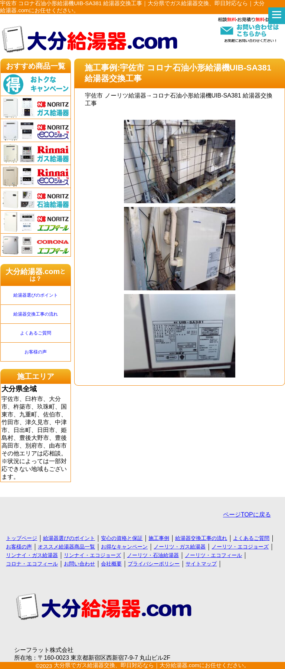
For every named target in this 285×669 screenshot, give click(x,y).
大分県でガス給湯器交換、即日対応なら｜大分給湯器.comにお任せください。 (152, 665)
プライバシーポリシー (154, 564)
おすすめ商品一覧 (35, 66)
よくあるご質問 (35, 333)
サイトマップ (201, 564)
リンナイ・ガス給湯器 (32, 555)
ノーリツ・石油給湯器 (153, 555)
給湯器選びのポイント (35, 295)
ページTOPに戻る (247, 514)
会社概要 (111, 564)
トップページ (21, 538)
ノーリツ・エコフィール (213, 555)
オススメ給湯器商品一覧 (66, 547)
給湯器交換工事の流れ (35, 314)
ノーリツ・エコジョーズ (240, 547)
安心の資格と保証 (121, 538)
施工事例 (158, 538)
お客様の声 (35, 352)
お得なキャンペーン (124, 547)
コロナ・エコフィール (32, 564)
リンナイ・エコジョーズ (92, 555)
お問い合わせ (79, 564)
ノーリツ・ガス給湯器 (180, 547)
